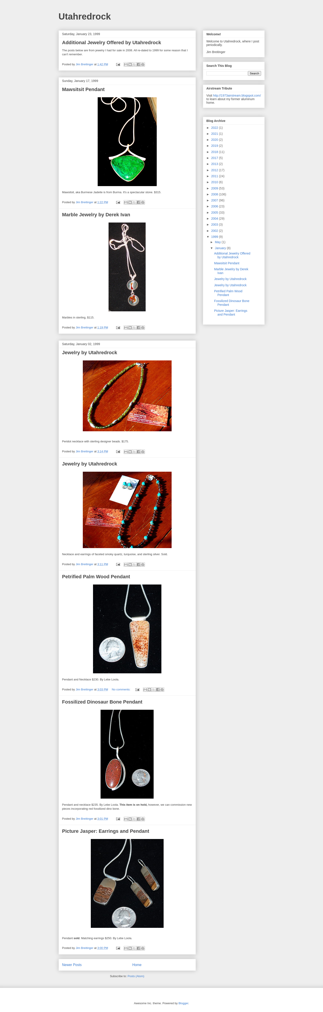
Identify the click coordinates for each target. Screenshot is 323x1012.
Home (137, 965)
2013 (215, 164)
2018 (215, 152)
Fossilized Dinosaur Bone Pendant (102, 702)
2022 (215, 127)
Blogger (183, 1003)
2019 (215, 145)
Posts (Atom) (136, 976)
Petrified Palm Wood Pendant (96, 576)
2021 (215, 133)
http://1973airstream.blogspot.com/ (237, 95)
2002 (215, 231)
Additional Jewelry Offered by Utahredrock (111, 42)
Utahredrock (85, 16)
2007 (215, 200)
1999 (215, 237)
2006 (215, 206)
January (221, 248)
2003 (215, 224)
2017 (215, 158)
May (218, 242)
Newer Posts (72, 965)
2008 (215, 194)
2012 (215, 170)
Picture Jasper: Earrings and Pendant (105, 831)
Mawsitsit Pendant (83, 89)
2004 (215, 218)
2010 (215, 182)
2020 (215, 139)
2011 (215, 176)
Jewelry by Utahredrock (89, 352)
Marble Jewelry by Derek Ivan (96, 214)
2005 (215, 212)
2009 (215, 188)
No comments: (121, 689)
